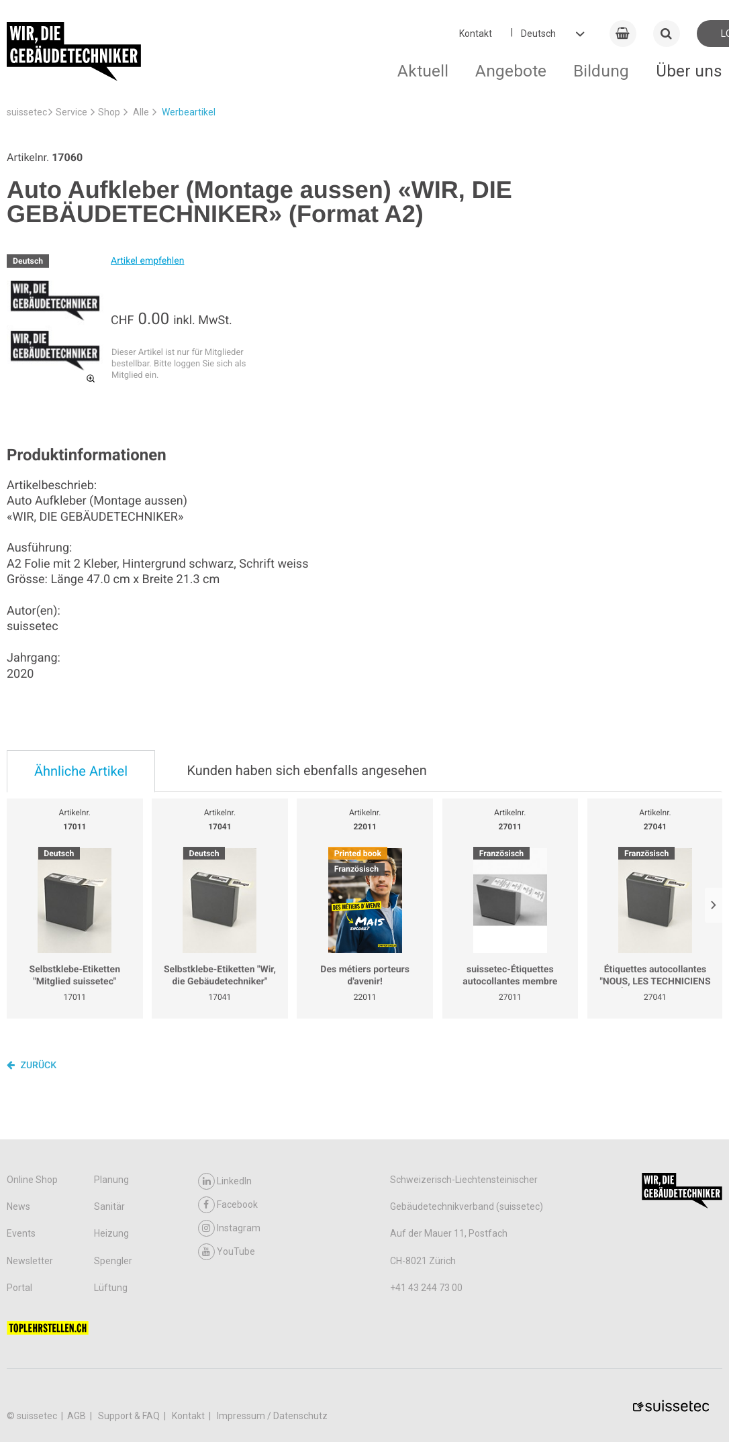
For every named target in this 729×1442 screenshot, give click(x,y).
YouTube (226, 1251)
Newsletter (30, 1260)
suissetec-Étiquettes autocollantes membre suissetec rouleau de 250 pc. (510, 976)
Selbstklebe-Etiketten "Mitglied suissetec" (75, 975)
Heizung (111, 1233)
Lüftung (111, 1287)
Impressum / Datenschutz (272, 1415)
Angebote (510, 71)
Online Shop (32, 1179)
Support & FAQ (130, 1415)
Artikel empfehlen (147, 261)
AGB (77, 1415)
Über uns (689, 71)
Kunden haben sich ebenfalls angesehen (306, 770)
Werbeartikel (188, 112)
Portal (19, 1287)
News (18, 1206)
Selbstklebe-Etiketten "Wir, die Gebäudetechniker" (220, 975)
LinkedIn (225, 1181)
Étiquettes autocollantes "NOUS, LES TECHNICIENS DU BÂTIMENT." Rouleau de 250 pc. (655, 976)
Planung (111, 1179)
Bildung (601, 71)
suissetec (27, 112)
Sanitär (109, 1206)
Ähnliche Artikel (81, 771)
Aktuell (422, 71)
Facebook (228, 1204)
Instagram (229, 1228)
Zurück (31, 1065)
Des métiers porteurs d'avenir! (364, 975)
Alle (141, 112)
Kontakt (475, 33)
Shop (109, 112)
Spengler (113, 1260)
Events (21, 1233)
